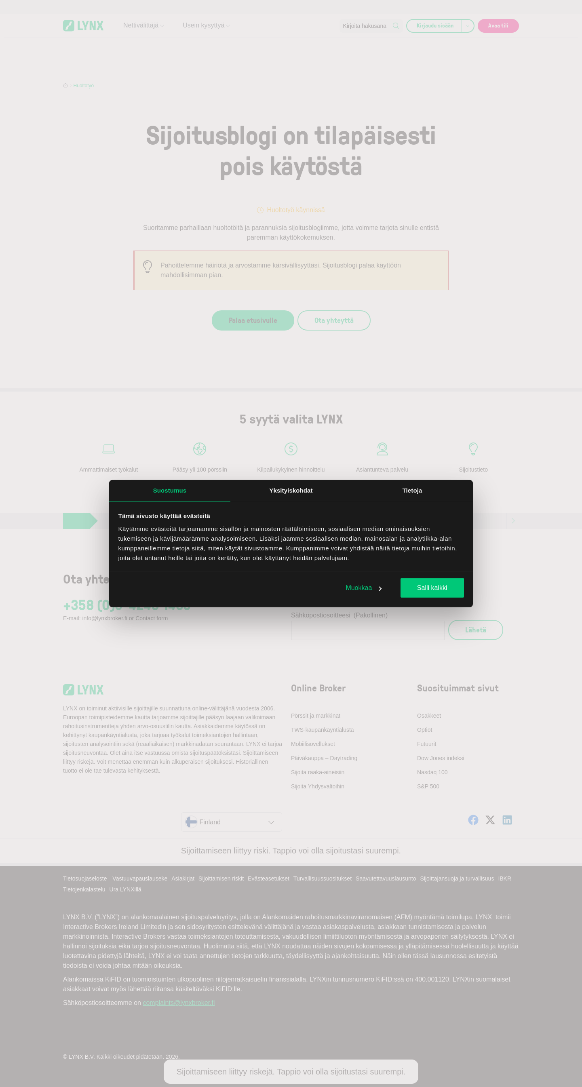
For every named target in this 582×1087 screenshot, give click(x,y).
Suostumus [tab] (170, 490)
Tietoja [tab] (412, 490)
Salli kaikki (432, 587)
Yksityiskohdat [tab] (290, 490)
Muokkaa (364, 587)
